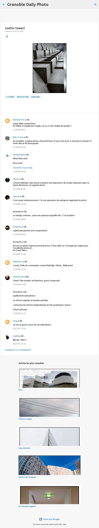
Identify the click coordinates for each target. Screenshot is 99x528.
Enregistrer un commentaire (18, 350)
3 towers (10, 97)
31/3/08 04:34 (19, 147)
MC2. (21, 390)
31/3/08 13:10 (19, 269)
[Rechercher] (52, 4)
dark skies (35, 97)
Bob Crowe (18, 137)
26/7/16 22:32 (19, 344)
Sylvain (16, 196)
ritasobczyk (18, 277)
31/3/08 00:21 (19, 130)
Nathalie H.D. (19, 120)
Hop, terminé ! (25, 448)
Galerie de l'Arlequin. (27, 477)
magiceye (17, 227)
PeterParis (17, 261)
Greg (15, 321)
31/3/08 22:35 (19, 313)
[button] (6, 36)
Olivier (16, 179)
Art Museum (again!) (27, 506)
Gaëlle (16, 336)
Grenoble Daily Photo (27, 4)
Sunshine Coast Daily (22, 168)
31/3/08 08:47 (19, 234)
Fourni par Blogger (49, 519)
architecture (22, 97)
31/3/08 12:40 (19, 254)
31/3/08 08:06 (19, 219)
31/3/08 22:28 (19, 284)
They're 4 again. (25, 419)
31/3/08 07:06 (19, 204)
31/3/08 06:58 (19, 189)
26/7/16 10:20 (19, 328)
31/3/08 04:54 (19, 171)
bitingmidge (18, 154)
